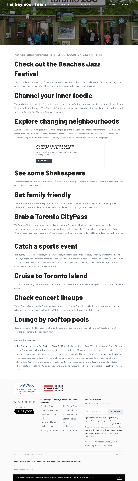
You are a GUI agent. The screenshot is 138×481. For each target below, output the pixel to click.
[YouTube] (26, 402)
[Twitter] (19, 402)
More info (91, 478)
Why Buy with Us (83, 4)
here (64, 310)
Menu (112, 5)
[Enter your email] (98, 411)
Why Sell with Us (67, 4)
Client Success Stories (49, 410)
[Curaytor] (24, 413)
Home (55, 4)
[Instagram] (30, 402)
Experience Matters (48, 422)
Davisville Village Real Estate (55, 346)
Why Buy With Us (70, 414)
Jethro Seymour (21, 346)
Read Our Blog (46, 426)
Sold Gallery (68, 426)
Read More (44, 161)
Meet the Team (46, 406)
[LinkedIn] (22, 402)
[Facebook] (15, 402)
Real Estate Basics (70, 406)
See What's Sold (70, 430)
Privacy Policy (119, 454)
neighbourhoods (110, 354)
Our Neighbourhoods (49, 430)
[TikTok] (33, 402)
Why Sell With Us (70, 410)
